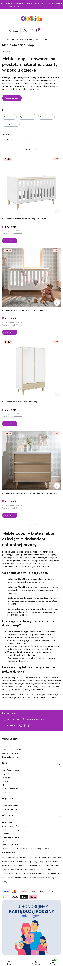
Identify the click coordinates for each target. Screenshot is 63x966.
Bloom (49, 861)
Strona (27, 149)
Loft (58, 873)
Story (4, 861)
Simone (50, 869)
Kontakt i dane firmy (10, 830)
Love (25, 857)
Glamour (40, 873)
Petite (15, 861)
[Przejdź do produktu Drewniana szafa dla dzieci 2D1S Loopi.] (31, 368)
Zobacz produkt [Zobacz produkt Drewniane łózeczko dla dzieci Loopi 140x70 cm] (9, 241)
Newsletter (7, 792)
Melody (11, 869)
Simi (49, 877)
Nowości (5, 781)
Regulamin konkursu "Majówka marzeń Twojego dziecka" (26, 848)
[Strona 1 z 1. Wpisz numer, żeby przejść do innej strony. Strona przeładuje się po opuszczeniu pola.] (33, 149)
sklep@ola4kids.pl (35, 719)
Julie (20, 857)
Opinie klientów (9, 789)
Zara (31, 869)
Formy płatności (8, 746)
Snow (44, 857)
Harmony (52, 857)
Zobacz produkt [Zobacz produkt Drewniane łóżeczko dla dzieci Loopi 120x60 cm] (9, 332)
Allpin (42, 861)
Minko (15, 857)
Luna (59, 857)
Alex (44, 869)
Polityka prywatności (11, 837)
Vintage (24, 869)
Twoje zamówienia (10, 805)
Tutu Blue (6, 873)
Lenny (4, 881)
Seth (29, 877)
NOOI (43, 865)
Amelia (18, 877)
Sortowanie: (7, 134)
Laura (39, 877)
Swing (28, 861)
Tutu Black (15, 873)
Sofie (34, 877)
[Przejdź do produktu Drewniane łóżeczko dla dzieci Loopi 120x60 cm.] (31, 277)
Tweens (20, 865)
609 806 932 (12, 719)
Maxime (37, 869)
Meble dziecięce (18, 40)
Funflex (49, 865)
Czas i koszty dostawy (11, 749)
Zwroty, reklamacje (10, 753)
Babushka (12, 865)
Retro (17, 869)
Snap (10, 861)
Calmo (47, 873)
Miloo (21, 861)
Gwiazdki (6, 877)
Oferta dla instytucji (10, 757)
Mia (12, 877)
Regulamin (6, 841)
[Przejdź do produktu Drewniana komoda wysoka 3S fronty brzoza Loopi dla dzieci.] (31, 460)
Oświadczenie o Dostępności (14, 826)
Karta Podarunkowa (10, 770)
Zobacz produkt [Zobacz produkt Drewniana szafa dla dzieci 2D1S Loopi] (9, 424)
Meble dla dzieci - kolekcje (37, 40)
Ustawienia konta (9, 809)
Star (45, 877)
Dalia (53, 873)
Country (37, 857)
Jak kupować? (8, 822)
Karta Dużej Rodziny (10, 845)
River (27, 865)
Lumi (24, 877)
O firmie (5, 833)
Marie (9, 857)
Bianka (55, 861)
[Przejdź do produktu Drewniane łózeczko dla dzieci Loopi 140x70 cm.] (31, 185)
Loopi (4, 869)
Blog (4, 785)
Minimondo (35, 865)
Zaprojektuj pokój (9, 774)
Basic (4, 865)
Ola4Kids (5, 40)
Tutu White (26, 873)
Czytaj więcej (12, 98)
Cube (31, 857)
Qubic (54, 877)
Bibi (33, 873)
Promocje (6, 777)
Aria (4, 857)
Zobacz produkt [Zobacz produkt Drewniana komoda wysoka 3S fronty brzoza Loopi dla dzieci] (9, 515)
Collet (56, 865)
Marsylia (35, 861)
